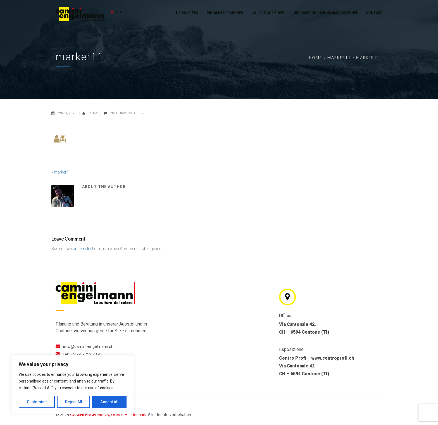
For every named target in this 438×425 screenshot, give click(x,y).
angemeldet (83, 248)
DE (112, 12)
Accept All (109, 402)
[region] (72, 384)
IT (121, 12)
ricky (94, 113)
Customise (37, 402)
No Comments (123, 113)
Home (315, 57)
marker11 (339, 57)
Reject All (73, 402)
